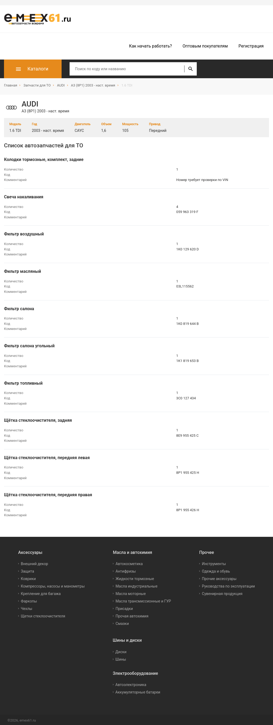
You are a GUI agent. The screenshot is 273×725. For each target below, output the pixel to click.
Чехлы (26, 607)
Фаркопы (29, 599)
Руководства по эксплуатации (228, 584)
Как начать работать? (150, 46)
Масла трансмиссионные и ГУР (143, 599)
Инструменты (214, 562)
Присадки (124, 607)
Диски (121, 650)
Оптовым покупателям (205, 46)
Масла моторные (130, 592)
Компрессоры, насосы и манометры (53, 584)
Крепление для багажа (41, 592)
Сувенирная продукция (222, 592)
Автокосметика (129, 562)
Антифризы (125, 570)
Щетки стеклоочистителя (43, 614)
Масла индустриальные (136, 584)
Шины (120, 658)
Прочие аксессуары (219, 577)
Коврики (28, 577)
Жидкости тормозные (134, 577)
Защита (27, 570)
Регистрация (251, 46)
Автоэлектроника (130, 683)
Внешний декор (34, 562)
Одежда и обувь (216, 570)
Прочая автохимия (131, 614)
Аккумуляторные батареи (137, 690)
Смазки (122, 622)
